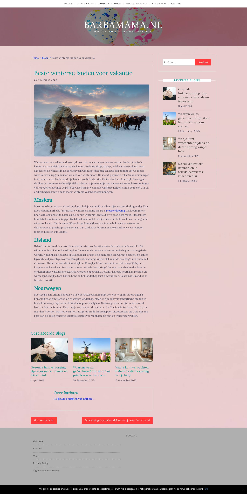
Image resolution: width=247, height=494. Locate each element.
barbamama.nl (123, 24)
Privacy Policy (40, 463)
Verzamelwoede (44, 420)
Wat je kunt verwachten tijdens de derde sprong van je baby (132, 371)
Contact (37, 448)
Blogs (175, 3)
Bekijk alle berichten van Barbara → (75, 398)
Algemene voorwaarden (46, 470)
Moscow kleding (115, 210)
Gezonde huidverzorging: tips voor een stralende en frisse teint (49, 371)
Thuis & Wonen (109, 3)
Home (68, 3)
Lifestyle (85, 3)
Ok (206, 489)
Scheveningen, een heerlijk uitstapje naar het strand (117, 420)
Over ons (38, 441)
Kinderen (159, 3)
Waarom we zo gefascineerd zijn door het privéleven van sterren (91, 371)
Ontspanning (136, 3)
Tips (35, 455)
